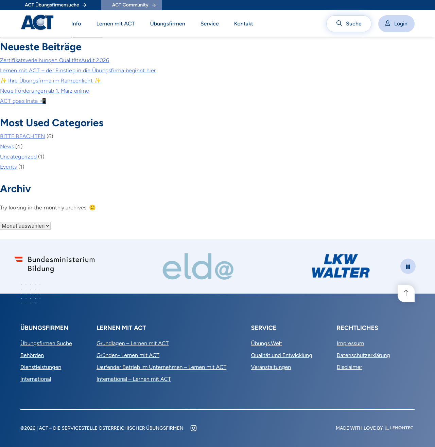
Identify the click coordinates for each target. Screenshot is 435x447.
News (7, 146)
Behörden (32, 355)
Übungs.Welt (266, 343)
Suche (349, 23)
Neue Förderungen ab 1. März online (44, 91)
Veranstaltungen (271, 367)
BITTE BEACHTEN (22, 136)
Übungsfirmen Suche (46, 343)
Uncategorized (18, 156)
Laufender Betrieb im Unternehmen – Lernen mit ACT (161, 367)
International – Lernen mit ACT (134, 379)
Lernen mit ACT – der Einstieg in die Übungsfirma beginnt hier (78, 70)
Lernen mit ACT (116, 23)
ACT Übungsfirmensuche (55, 5)
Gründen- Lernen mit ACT (128, 355)
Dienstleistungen (40, 367)
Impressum (350, 343)
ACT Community (134, 5)
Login (396, 23)
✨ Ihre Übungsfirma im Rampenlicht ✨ (50, 80)
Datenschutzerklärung (363, 355)
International (35, 379)
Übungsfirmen (167, 23)
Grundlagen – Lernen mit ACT (133, 343)
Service (210, 23)
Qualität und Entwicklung (281, 355)
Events (8, 167)
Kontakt (244, 23)
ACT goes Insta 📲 (23, 101)
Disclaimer (349, 367)
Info (76, 23)
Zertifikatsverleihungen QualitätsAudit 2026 (54, 60)
